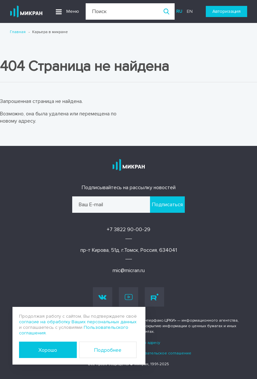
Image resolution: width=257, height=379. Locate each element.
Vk (102, 297)
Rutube (155, 297)
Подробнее (107, 350)
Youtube (129, 297)
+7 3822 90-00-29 (128, 229)
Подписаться (167, 204)
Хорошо (47, 350)
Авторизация (226, 11)
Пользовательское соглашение (160, 353)
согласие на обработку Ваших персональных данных (78, 322)
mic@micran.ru (129, 270)
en (190, 11)
